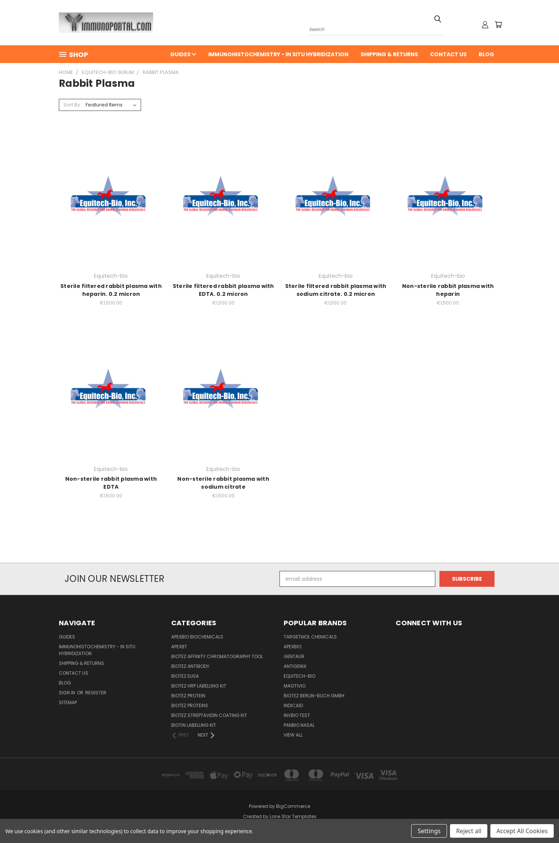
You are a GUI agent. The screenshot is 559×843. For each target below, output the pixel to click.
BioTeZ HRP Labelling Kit (198, 686)
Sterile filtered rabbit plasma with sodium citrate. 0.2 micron (336, 290)
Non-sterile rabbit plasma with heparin (448, 290)
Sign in (67, 692)
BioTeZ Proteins (189, 705)
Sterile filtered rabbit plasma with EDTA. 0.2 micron (223, 290)
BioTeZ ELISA (185, 676)
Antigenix (295, 666)
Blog (486, 54)
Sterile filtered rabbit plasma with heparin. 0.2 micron (111, 290)
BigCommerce (293, 806)
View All (293, 735)
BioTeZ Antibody (190, 666)
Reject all (468, 831)
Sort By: (72, 104)
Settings (429, 831)
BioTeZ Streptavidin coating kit (209, 715)
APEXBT (179, 646)
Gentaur (294, 656)
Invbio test (297, 715)
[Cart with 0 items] (498, 24)
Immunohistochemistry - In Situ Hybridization (278, 54)
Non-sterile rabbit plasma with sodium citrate (223, 483)
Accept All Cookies (522, 831)
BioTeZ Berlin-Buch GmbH (314, 695)
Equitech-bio (299, 676)
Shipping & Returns (389, 54)
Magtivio (295, 686)
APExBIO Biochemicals (197, 637)
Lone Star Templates (293, 816)
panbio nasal (299, 725)
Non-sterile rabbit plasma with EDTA (111, 483)
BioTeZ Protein (188, 695)
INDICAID (293, 705)
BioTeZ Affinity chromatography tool (217, 656)
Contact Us (448, 54)
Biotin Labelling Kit (193, 725)
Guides (183, 54)
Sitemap (68, 702)
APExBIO (292, 646)
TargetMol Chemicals (310, 637)
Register (95, 692)
